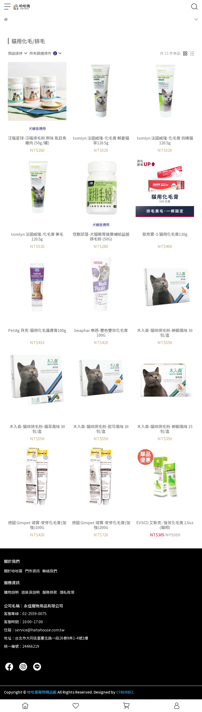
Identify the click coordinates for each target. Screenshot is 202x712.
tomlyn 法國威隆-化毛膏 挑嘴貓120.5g (165, 140)
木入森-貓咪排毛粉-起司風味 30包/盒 (101, 429)
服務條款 (49, 592)
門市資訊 (32, 570)
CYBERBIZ (124, 692)
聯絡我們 (49, 570)
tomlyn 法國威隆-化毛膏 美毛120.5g (37, 236)
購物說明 (11, 592)
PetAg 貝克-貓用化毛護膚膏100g (37, 330)
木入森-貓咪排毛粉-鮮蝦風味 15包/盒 (165, 429)
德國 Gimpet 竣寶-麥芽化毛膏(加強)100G (37, 525)
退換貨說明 (30, 592)
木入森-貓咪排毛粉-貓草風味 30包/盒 (37, 429)
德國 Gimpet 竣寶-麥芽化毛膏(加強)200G (101, 525)
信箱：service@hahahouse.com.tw (34, 629)
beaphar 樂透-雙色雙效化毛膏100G (101, 332)
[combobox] (17, 53)
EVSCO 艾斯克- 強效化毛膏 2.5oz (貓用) (165, 525)
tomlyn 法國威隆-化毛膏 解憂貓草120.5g (101, 140)
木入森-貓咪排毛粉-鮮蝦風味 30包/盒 (165, 332)
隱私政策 (67, 592)
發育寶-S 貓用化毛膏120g (165, 234)
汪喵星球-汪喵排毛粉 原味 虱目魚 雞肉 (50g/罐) (37, 140)
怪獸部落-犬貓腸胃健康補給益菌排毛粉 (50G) (101, 236)
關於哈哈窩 (13, 570)
